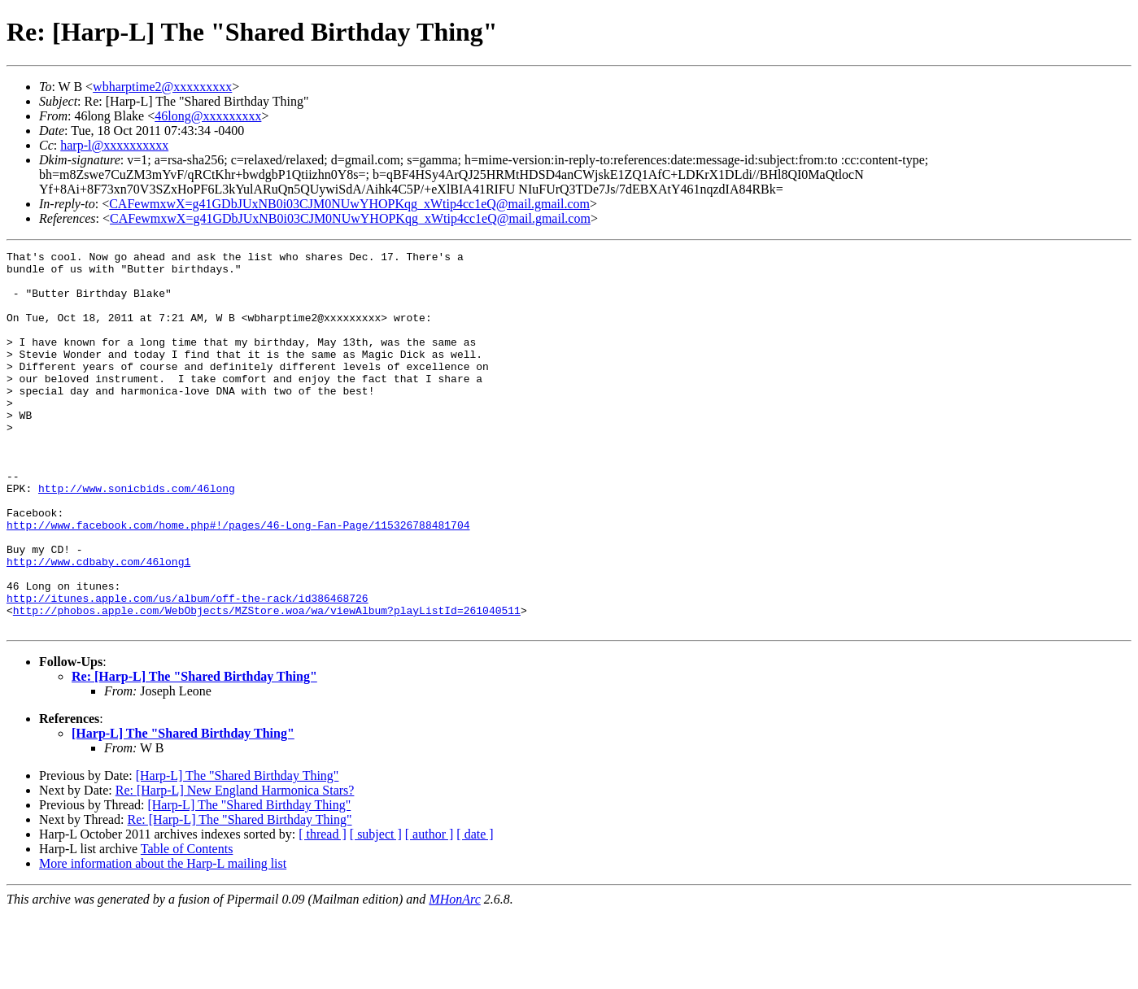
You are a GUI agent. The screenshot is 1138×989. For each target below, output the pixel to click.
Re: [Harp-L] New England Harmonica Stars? (235, 866)
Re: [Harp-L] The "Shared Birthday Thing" (194, 752)
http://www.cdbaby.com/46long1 (98, 624)
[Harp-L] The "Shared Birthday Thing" (183, 809)
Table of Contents (187, 924)
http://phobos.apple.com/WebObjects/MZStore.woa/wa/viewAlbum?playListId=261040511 (267, 683)
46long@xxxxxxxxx (208, 116)
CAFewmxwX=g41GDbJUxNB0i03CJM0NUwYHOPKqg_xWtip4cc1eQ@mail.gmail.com (349, 204)
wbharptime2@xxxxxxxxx (162, 87)
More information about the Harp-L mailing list (162, 939)
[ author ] (429, 910)
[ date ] (474, 910)
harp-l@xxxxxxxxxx (114, 145)
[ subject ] (376, 910)
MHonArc (454, 975)
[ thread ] (323, 910)
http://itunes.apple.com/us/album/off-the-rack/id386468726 (187, 668)
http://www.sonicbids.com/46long (136, 536)
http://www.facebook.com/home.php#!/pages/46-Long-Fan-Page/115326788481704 (238, 580)
